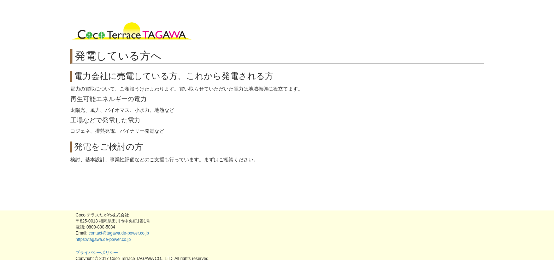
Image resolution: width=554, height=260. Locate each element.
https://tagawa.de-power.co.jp (103, 239)
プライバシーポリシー (97, 252)
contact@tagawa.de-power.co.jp (119, 233)
